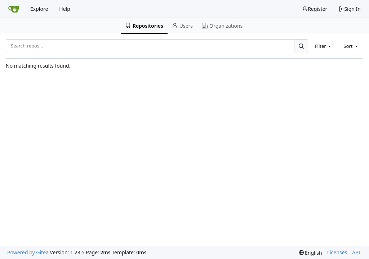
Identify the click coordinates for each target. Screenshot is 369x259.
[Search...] (301, 46)
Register (314, 8)
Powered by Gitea (28, 252)
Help (64, 8)
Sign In (349, 8)
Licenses (337, 252)
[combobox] (324, 46)
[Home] (14, 9)
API (356, 252)
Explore (39, 8)
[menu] (310, 252)
